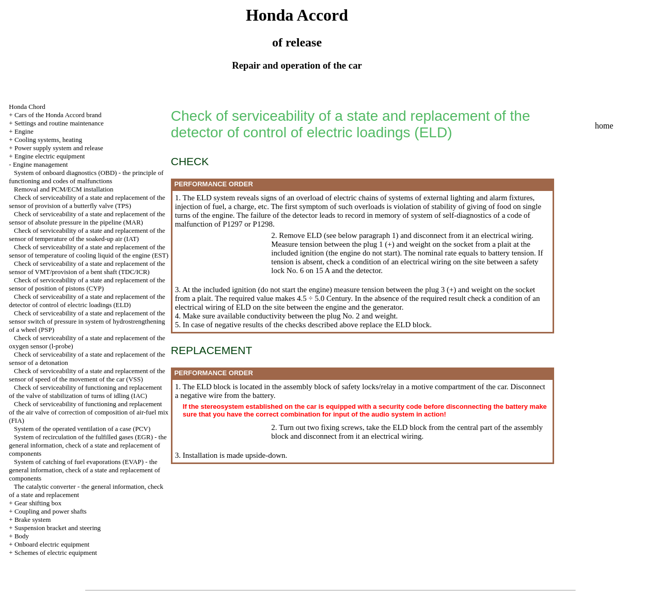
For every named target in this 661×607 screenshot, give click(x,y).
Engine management (40, 164)
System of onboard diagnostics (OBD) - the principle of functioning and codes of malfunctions (86, 177)
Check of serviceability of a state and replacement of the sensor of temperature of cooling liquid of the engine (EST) (88, 251)
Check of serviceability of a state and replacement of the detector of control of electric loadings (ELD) (87, 301)
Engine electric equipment (49, 156)
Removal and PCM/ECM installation (63, 189)
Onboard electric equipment (51, 544)
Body (21, 536)
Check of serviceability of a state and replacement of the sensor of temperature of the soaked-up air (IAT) (87, 235)
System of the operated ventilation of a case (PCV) (82, 429)
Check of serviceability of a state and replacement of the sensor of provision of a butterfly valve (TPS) (87, 202)
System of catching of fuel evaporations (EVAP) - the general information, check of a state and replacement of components (84, 470)
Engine (24, 131)
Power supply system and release (58, 148)
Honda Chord (27, 106)
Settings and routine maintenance (59, 123)
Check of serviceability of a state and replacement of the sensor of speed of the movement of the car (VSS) (87, 375)
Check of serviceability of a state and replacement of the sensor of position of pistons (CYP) (87, 284)
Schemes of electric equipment (55, 552)
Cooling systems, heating (48, 139)
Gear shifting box (37, 503)
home (604, 125)
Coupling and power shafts (50, 511)
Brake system (32, 519)
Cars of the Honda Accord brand (58, 115)
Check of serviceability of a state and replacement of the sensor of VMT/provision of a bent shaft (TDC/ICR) (87, 268)
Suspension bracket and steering (57, 528)
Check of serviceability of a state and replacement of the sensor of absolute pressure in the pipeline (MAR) (87, 218)
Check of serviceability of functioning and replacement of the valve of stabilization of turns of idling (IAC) (85, 392)
